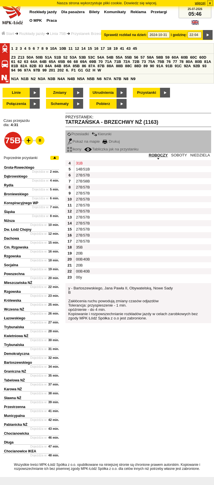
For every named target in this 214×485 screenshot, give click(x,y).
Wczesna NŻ (14, 309)
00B (79, 259)
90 (152, 66)
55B (128, 57)
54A (100, 57)
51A (48, 57)
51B (57, 57)
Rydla (8, 185)
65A (52, 61)
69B (92, 61)
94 (13, 70)
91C (178, 66)
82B (32, 66)
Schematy (60, 104)
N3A (42, 79)
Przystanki (146, 92)
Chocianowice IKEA (20, 451)
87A (91, 66)
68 (76, 61)
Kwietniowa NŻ (16, 336)
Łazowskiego (14, 318)
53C (91, 57)
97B (36, 70)
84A (48, 66)
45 (135, 48)
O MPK (35, 20)
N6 (99, 79)
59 (167, 57)
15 (90, 48)
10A (53, 48)
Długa (8, 442)
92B (196, 66)
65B (61, 61)
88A (110, 66)
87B (100, 66)
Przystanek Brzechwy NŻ (92, 33)
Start (7, 33)
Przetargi (159, 12)
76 (169, 61)
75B (160, 61)
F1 (73, 70)
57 (143, 57)
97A (27, 70)
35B (79, 247)
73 (144, 61)
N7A (108, 79)
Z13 (21, 57)
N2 (33, 79)
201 (52, 70)
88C (128, 66)
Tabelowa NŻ (14, 380)
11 (70, 48)
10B (62, 48)
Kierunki (101, 134)
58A (150, 57)
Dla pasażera (73, 12)
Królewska (12, 301)
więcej (200, 3)
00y (79, 277)
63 (26, 61)
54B (110, 57)
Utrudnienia (103, 92)
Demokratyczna (16, 354)
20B (79, 253)
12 (77, 48)
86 (84, 66)
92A (187, 66)
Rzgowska (12, 256)
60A (175, 57)
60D (202, 57)
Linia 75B (58, 33)
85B (76, 66)
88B (119, 66)
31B (79, 163)
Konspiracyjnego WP (21, 203)
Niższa (9, 221)
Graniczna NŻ (15, 371)
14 (83, 48)
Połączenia (16, 104)
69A (83, 61)
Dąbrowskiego (15, 176)
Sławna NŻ (12, 398)
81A (207, 61)
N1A (15, 79)
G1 (80, 70)
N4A (61, 79)
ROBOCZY (158, 155)
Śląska (9, 212)
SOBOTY (179, 155)
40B (86, 259)
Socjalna (11, 265)
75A (151, 61)
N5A (81, 79)
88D (137, 66)
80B (198, 61)
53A (73, 57)
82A (23, 66)
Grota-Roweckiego (19, 168)
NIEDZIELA (200, 155)
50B (39, 57)
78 (181, 61)
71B (117, 61)
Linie (16, 92)
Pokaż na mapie (83, 141)
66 (69, 61)
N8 (125, 79)
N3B (51, 79)
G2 (87, 70)
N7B (117, 79)
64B (43, 61)
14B (79, 169)
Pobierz (103, 104)
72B (136, 61)
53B (82, 57)
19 (115, 48)
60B (184, 57)
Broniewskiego (16, 194)
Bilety (94, 12)
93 (204, 66)
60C (193, 57)
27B (79, 175)
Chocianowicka (16, 434)
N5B (91, 79)
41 (122, 48)
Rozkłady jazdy (32, 33)
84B (57, 66)
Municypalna (14, 416)
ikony (74, 149)
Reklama (138, 12)
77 (175, 61)
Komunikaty (115, 12)
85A (66, 66)
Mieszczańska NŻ (18, 283)
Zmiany (60, 92)
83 (41, 66)
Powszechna (14, 274)
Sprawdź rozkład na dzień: (125, 35)
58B (159, 57)
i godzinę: (179, 35)
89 (145, 66)
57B (86, 175)
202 (60, 70)
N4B (71, 79)
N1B (25, 79)
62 (20, 61)
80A (189, 61)
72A (126, 61)
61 (13, 61)
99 (44, 70)
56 (136, 57)
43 (128, 48)
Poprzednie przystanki (20, 158)
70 (101, 61)
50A (30, 57)
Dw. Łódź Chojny (17, 230)
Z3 (13, 57)
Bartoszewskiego (18, 363)
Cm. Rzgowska (16, 247)
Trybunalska (14, 327)
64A (34, 61)
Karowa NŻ (13, 389)
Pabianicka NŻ (15, 425)
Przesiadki (78, 134)
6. (67, 70)
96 (20, 70)
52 (65, 57)
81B (14, 66)
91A (159, 66)
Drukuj (111, 141)
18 (109, 48)
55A (119, 57)
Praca (52, 20)
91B (168, 66)
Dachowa (11, 238)
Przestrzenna (14, 407)
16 (96, 48)
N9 (133, 79)
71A (108, 61)
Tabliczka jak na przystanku (111, 149)
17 (103, 48)
